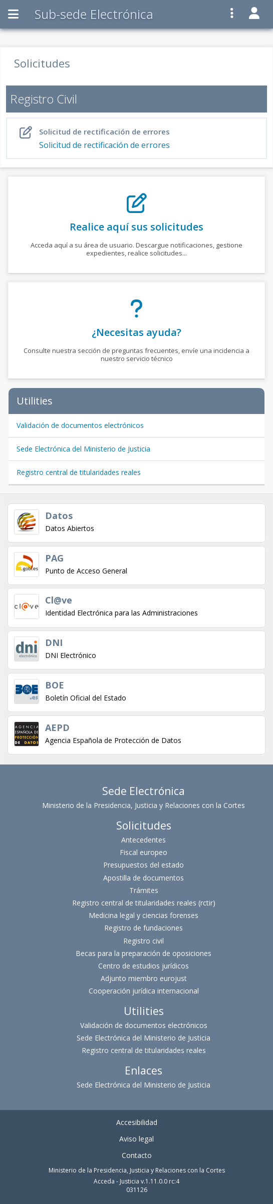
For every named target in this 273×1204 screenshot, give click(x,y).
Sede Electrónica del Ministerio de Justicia (83, 449)
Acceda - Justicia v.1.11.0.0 (130, 1181)
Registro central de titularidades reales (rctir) (143, 903)
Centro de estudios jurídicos (143, 965)
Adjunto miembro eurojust (144, 978)
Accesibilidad (136, 1122)
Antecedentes (143, 839)
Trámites (143, 890)
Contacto (137, 1155)
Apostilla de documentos (143, 877)
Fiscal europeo (143, 852)
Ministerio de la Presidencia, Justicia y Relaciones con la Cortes (143, 805)
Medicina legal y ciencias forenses (143, 915)
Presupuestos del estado (143, 865)
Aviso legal (136, 1139)
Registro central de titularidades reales (79, 472)
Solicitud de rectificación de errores (139, 138)
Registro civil (143, 941)
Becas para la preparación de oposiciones (143, 953)
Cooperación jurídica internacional (144, 991)
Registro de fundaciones (143, 927)
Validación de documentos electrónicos (80, 425)
